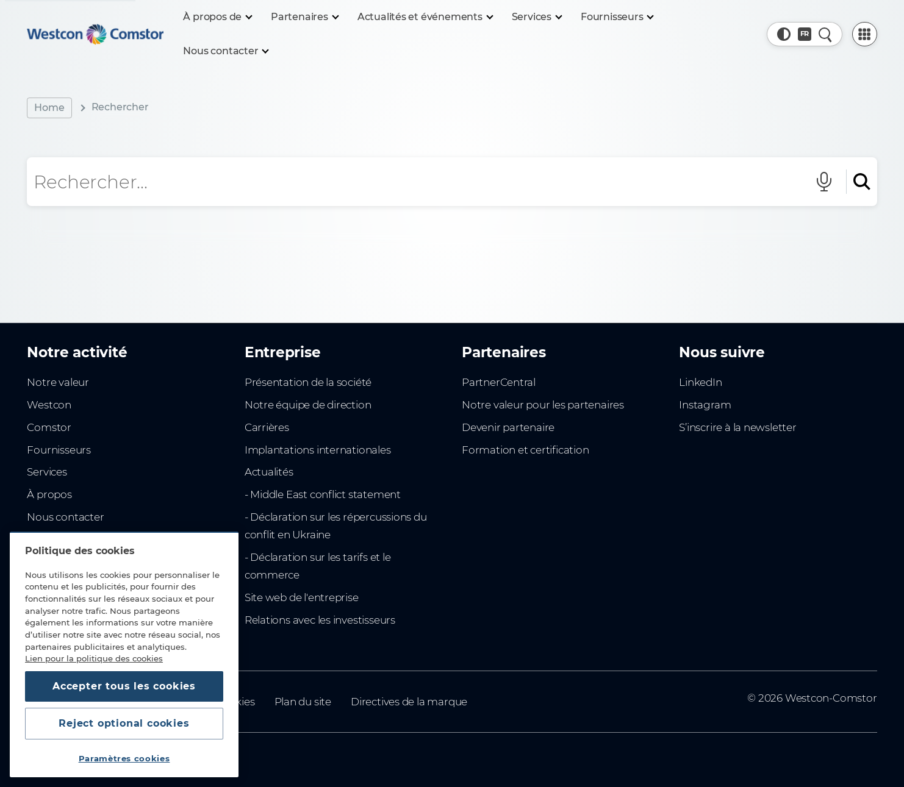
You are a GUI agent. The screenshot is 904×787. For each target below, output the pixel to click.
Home (49, 107)
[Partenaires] (304, 17)
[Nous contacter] (225, 51)
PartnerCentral (499, 382)
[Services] (536, 17)
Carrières (267, 427)
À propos (49, 494)
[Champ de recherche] (400, 182)
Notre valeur (57, 382)
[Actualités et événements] (424, 17)
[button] (784, 34)
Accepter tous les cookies (124, 686)
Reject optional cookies (124, 723)
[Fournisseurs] (617, 17)
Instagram (705, 405)
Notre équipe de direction (308, 405)
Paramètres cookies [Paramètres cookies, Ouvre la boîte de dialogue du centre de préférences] (124, 758)
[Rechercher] (858, 181)
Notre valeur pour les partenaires (543, 405)
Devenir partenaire (508, 427)
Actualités (269, 472)
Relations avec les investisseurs (320, 620)
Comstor (49, 427)
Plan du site (302, 702)
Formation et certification (525, 450)
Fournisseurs (58, 450)
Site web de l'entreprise (302, 597)
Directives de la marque (409, 702)
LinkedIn (700, 382)
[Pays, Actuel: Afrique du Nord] (804, 34)
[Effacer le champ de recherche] (790, 181)
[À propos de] (217, 17)
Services (46, 472)
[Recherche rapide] (825, 34)
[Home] (95, 34)
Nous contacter (65, 517)
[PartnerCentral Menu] (864, 34)
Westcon (49, 405)
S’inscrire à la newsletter (737, 427)
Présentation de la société (308, 382)
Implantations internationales (318, 450)
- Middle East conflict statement (323, 494)
